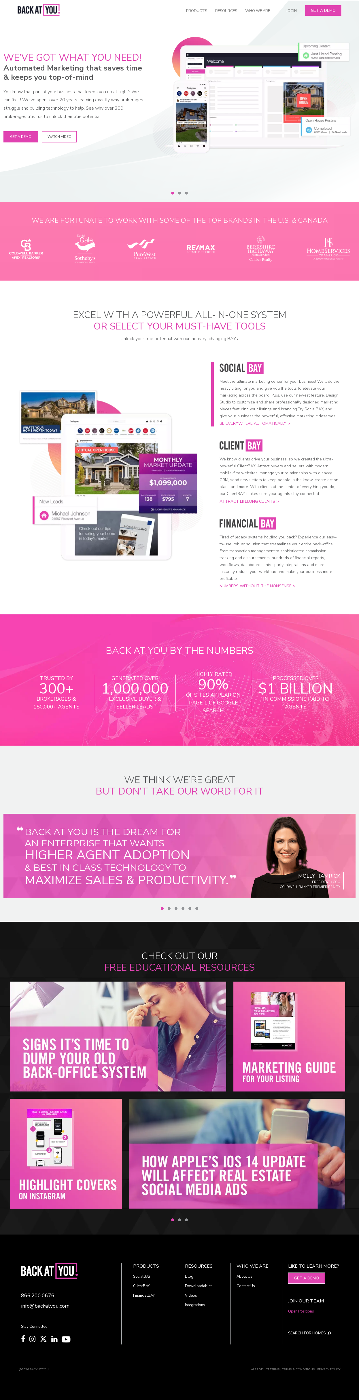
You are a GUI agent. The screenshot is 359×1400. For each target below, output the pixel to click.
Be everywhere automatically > (255, 423)
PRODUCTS (196, 11)
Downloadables (199, 1286)
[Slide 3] (186, 193)
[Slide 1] (172, 193)
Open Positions (301, 1311)
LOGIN (291, 11)
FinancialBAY (144, 1295)
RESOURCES (226, 11)
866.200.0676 (37, 1295)
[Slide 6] (196, 908)
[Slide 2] (179, 193)
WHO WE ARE (257, 11)
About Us (244, 1276)
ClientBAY (141, 1286)
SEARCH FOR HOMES (309, 1333)
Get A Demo (323, 10)
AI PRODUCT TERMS (265, 1369)
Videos (191, 1295)
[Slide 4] (183, 908)
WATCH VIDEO (59, 136)
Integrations (195, 1305)
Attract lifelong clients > (249, 501)
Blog (189, 1276)
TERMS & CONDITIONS (298, 1369)
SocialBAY (141, 1276)
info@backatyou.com (45, 1305)
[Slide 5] (189, 908)
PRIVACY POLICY (328, 1369)
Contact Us (246, 1286)
